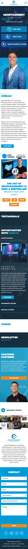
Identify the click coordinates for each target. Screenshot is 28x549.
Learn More (7, 146)
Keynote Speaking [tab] (7, 238)
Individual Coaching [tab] (7, 310)
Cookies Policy (21, 544)
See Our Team (14, 378)
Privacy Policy (7, 544)
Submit (14, 526)
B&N (14, 200)
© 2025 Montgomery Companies (14, 541)
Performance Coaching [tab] (8, 303)
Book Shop (14, 204)
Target (22, 200)
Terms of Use (14, 544)
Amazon (6, 200)
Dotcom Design (23, 546)
